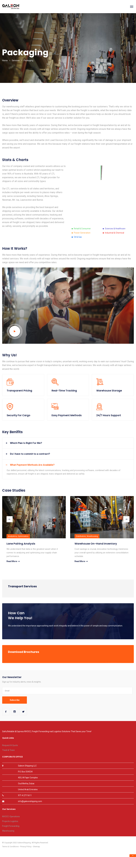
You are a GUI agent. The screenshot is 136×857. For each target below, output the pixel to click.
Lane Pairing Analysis (21, 543)
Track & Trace (8, 750)
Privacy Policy (25, 846)
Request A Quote (10, 745)
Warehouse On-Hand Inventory (96, 543)
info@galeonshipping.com (30, 801)
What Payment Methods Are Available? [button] (32, 464)
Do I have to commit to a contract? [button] (30, 453)
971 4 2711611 (25, 795)
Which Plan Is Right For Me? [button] (26, 443)
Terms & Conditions (10, 846)
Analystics (12, 536)
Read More (13, 561)
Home (5, 60)
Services (16, 60)
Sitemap (36, 846)
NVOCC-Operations (11, 816)
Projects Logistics (10, 821)
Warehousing (92, 536)
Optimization (23, 536)
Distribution (81, 536)
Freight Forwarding (10, 826)
